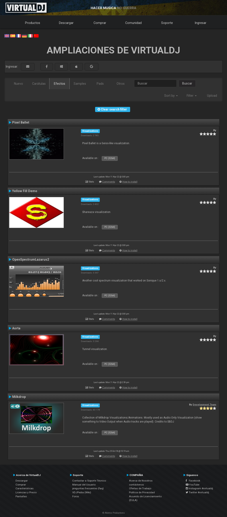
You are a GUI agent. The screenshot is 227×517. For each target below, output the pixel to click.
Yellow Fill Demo (24, 191)
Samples (80, 83)
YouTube (192, 484)
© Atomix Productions (113, 512)
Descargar (66, 23)
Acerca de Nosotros (141, 480)
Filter (192, 95)
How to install (129, 181)
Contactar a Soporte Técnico (89, 480)
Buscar (187, 83)
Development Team (204, 404)
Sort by (171, 95)
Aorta (16, 328)
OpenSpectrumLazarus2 (30, 259)
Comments (108, 181)
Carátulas (39, 83)
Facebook (193, 480)
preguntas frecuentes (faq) (88, 488)
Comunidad (133, 23)
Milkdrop (19, 397)
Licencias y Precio (26, 492)
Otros (121, 83)
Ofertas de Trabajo (140, 488)
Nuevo (18, 83)
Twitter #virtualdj (197, 492)
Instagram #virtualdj (199, 488)
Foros (75, 496)
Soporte (167, 23)
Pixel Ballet (20, 122)
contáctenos (136, 484)
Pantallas (21, 496)
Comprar (100, 23)
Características (24, 488)
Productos (32, 23)
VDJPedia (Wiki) (81, 492)
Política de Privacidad (142, 492)
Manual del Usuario (84, 484)
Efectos (59, 83)
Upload (212, 95)
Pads (100, 83)
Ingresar (200, 23)
